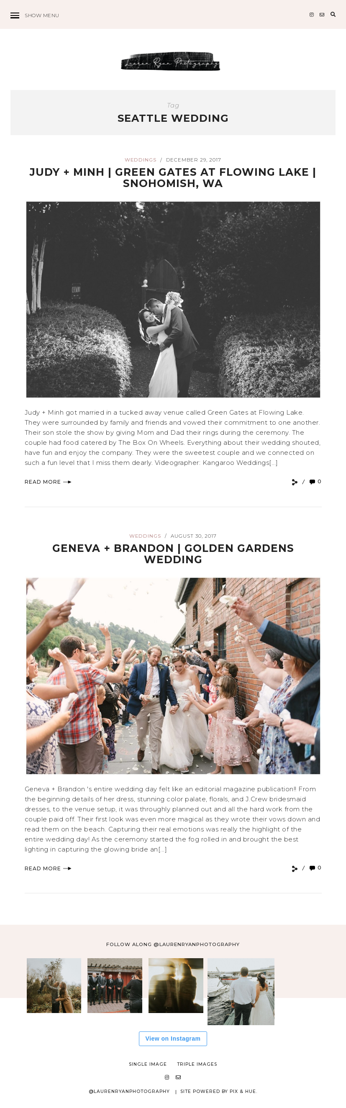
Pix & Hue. (243, 1091)
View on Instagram (173, 1038)
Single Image (148, 1064)
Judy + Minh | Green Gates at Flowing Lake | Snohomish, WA (173, 178)
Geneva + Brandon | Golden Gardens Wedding (173, 554)
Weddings (140, 160)
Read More (48, 482)
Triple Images (197, 1064)
